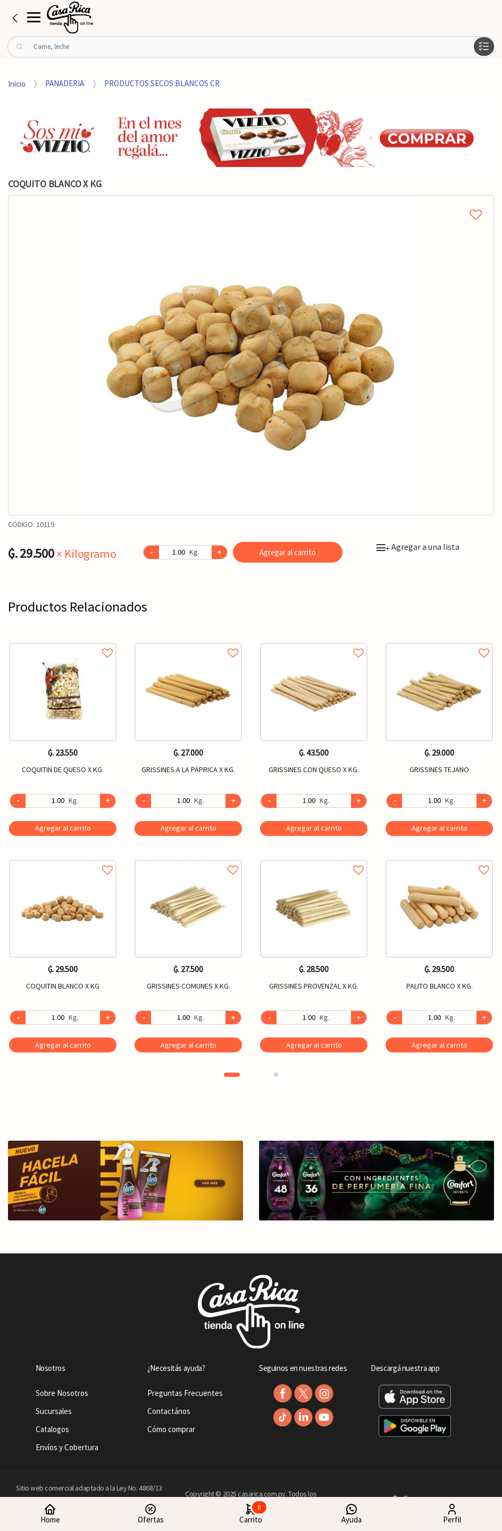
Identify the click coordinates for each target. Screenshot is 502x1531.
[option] (251, 355)
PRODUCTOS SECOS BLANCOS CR (162, 83)
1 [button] (232, 1074)
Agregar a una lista (417, 546)
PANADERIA (64, 83)
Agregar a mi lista (251, 203)
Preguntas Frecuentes (185, 1393)
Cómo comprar (171, 1429)
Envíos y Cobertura (67, 1447)
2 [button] (276, 1074)
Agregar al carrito (288, 552)
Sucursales (54, 1411)
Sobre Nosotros (62, 1393)
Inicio (17, 83)
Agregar (63, 828)
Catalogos (52, 1429)
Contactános (168, 1411)
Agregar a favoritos (62, 641)
